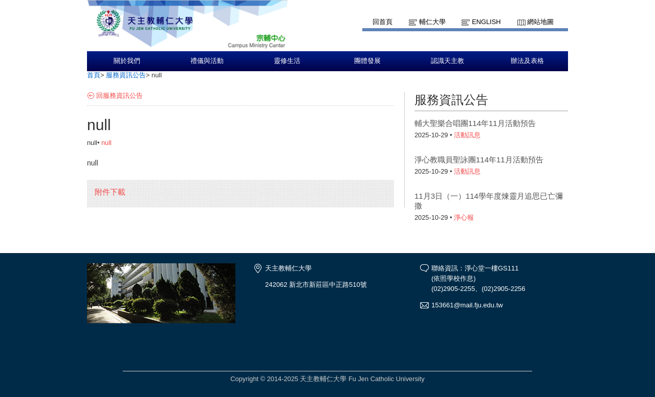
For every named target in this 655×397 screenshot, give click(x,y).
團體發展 (367, 61)
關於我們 (127, 61)
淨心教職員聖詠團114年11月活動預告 (478, 159)
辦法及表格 (527, 61)
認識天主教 (447, 61)
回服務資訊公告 (119, 95)
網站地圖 (540, 22)
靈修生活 (287, 61)
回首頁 (382, 22)
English (486, 22)
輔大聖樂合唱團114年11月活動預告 (475, 123)
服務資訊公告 (126, 75)
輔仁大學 (432, 22)
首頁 (93, 75)
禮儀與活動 (207, 61)
